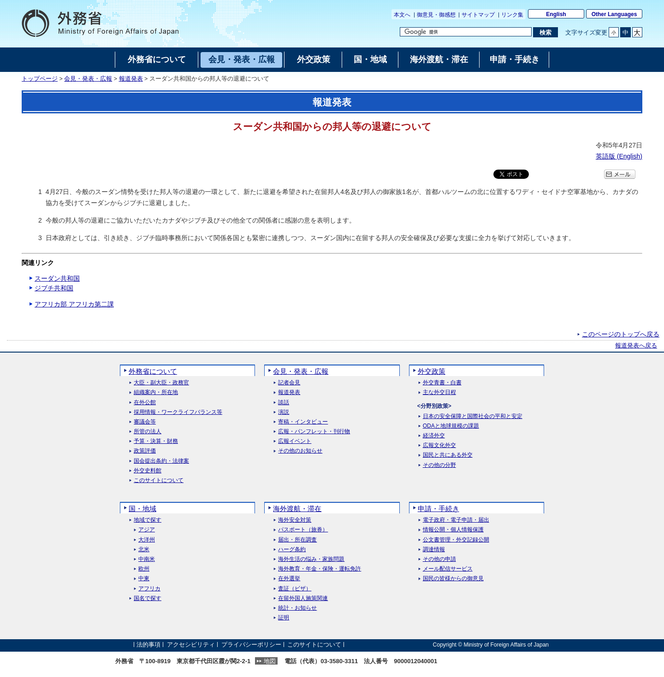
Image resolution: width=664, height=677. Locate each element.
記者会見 (289, 383)
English (556, 14)
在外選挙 (289, 579)
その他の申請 (439, 559)
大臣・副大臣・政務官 (161, 383)
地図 (270, 661)
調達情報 (434, 550)
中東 (143, 579)
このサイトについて (159, 480)
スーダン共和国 (57, 278)
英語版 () (619, 156)
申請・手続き (438, 508)
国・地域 (142, 508)
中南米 (146, 559)
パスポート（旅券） (303, 530)
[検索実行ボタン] (545, 32)
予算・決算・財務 (156, 441)
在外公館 (145, 403)
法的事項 (148, 644)
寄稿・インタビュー (303, 422)
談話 (283, 403)
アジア (146, 530)
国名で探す (147, 598)
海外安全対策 (294, 520)
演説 (283, 412)
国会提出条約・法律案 (161, 461)
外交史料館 (147, 471)
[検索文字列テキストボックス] (466, 31)
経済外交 (434, 436)
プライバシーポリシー (251, 644)
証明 (283, 618)
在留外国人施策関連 (303, 598)
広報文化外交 (439, 445)
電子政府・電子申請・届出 (456, 520)
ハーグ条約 (292, 550)
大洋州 (146, 540)
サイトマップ (478, 15)
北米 (143, 550)
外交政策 (431, 371)
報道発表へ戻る (636, 345)
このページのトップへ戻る (620, 334)
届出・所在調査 (297, 540)
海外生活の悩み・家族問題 (311, 559)
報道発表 (131, 79)
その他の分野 (439, 465)
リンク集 (512, 15)
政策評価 (145, 451)
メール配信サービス (448, 569)
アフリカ (149, 589)
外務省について (153, 371)
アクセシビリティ (191, 644)
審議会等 (145, 422)
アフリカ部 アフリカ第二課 (74, 304)
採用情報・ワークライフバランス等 (178, 412)
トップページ (40, 79)
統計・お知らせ (297, 608)
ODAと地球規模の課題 (451, 426)
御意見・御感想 (436, 15)
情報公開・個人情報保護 (453, 530)
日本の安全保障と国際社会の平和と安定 (472, 416)
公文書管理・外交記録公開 (456, 540)
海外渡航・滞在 (297, 508)
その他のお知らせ (300, 451)
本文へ (402, 15)
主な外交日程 (439, 392)
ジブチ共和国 (54, 288)
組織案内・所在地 (156, 392)
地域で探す (147, 520)
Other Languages (614, 14)
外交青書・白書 (442, 383)
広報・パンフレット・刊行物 (314, 432)
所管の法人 (147, 432)
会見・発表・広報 (88, 79)
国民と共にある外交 (448, 455)
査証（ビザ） (294, 589)
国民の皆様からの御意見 (453, 579)
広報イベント (294, 441)
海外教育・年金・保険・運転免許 (319, 569)
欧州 (143, 569)
